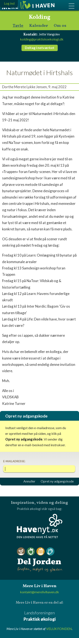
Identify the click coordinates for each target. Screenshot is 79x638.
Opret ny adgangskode (57, 481)
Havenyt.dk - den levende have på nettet (39, 526)
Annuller (29, 481)
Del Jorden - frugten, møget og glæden (39, 559)
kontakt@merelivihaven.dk (39, 592)
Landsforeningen (39, 616)
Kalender (38, 26)
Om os (60, 26)
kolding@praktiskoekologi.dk (41, 39)
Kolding (39, 17)
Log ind (9, 3)
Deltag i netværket (39, 48)
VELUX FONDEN (59, 629)
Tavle (18, 26)
